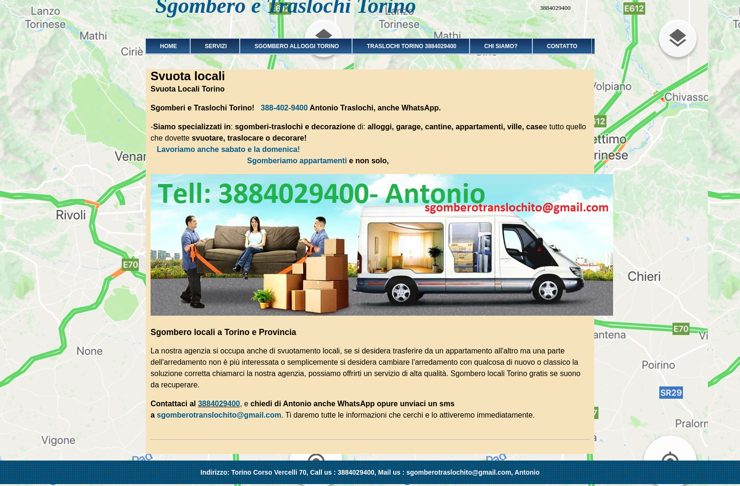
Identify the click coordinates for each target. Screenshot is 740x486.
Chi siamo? (501, 46)
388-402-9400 (284, 108)
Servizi (212, 46)
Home (165, 46)
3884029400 (219, 404)
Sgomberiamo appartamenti (297, 161)
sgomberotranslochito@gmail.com (219, 415)
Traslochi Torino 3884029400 (408, 46)
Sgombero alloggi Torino (293, 46)
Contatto (562, 46)
